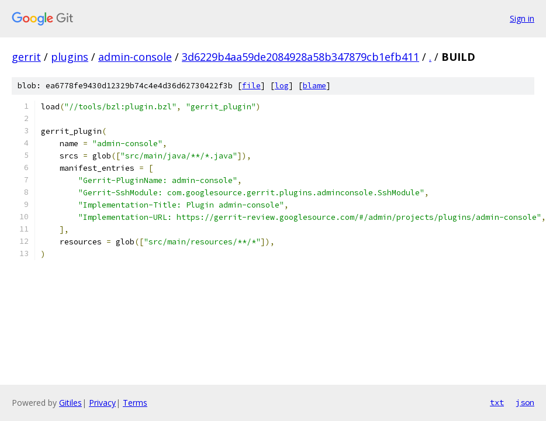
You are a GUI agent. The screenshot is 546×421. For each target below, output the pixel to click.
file (251, 86)
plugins (69, 57)
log (282, 86)
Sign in (522, 18)
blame (314, 86)
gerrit (26, 57)
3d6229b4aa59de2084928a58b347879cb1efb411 (300, 57)
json (525, 402)
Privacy (102, 402)
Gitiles (70, 402)
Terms (135, 402)
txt (497, 402)
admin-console (135, 57)
